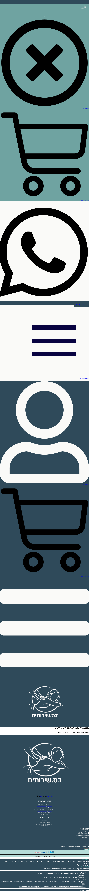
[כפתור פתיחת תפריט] (44, 380)
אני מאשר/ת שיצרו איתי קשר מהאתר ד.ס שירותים (74, 846)
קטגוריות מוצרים (84, 378)
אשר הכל (80, 865)
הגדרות (86, 865)
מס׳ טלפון (86, 842)
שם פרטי (86, 839)
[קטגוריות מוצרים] (54, 375)
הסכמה (87, 845)
